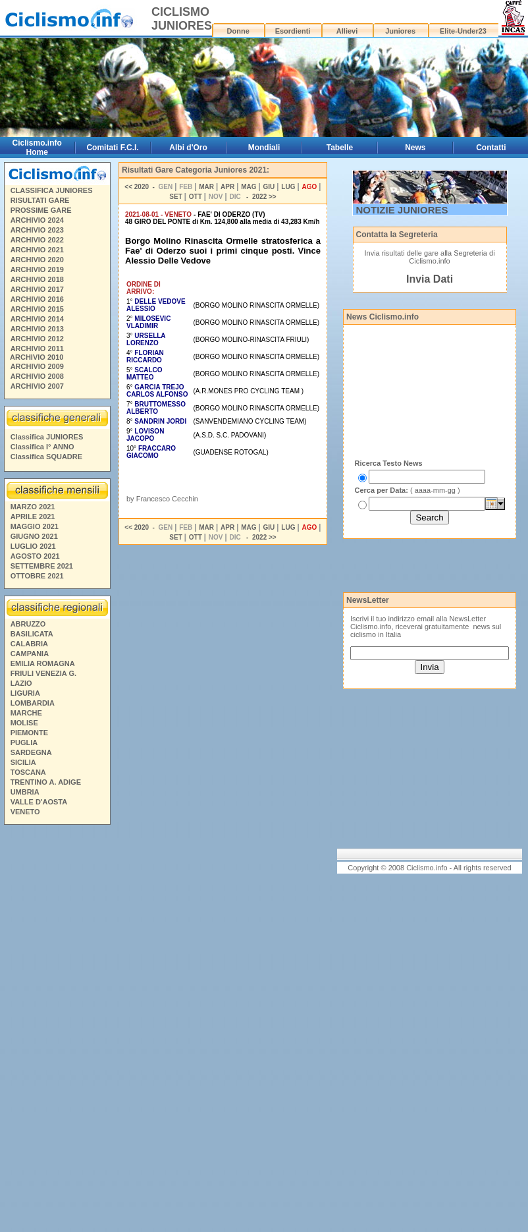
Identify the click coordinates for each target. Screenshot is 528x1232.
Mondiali (264, 147)
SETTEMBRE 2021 (42, 566)
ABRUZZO (28, 624)
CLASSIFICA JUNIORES (52, 190)
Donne (238, 31)
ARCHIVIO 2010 (36, 357)
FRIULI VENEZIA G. (43, 673)
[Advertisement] (56, 1030)
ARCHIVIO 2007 (37, 386)
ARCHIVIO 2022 (37, 240)
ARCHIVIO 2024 (37, 220)
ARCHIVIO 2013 (37, 329)
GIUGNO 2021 (34, 536)
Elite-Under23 (463, 31)
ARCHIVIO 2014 (37, 319)
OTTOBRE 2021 (37, 576)
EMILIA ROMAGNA (43, 663)
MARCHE (26, 713)
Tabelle (340, 147)
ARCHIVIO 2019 (37, 269)
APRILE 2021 (33, 516)
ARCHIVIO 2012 (37, 339)
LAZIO (21, 683)
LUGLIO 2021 (33, 546)
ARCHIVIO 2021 (37, 250)
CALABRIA (29, 644)
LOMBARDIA (33, 703)
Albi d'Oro (188, 147)
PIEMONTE (29, 733)
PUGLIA (24, 742)
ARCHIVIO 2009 (37, 366)
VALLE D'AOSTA (39, 802)
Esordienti (293, 31)
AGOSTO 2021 (35, 556)
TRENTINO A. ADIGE (46, 782)
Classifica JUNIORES (47, 437)
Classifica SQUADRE (46, 457)
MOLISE (24, 723)
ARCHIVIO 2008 (37, 376)
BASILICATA (32, 634)
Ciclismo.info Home (37, 147)
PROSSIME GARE (41, 210)
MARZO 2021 (33, 507)
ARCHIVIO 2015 (37, 309)
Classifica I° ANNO (42, 447)
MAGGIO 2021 (35, 526)
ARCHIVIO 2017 (37, 289)
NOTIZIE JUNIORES (402, 209)
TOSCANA (28, 772)
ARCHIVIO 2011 (37, 348)
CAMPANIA (30, 654)
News (415, 147)
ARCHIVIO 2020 (37, 260)
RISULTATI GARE (40, 200)
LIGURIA (25, 693)
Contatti (491, 147)
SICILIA (23, 762)
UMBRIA (25, 792)
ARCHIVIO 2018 (37, 279)
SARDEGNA (31, 752)
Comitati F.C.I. (112, 147)
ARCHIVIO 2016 (37, 299)
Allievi (346, 31)
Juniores (400, 31)
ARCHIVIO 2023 (37, 230)
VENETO (25, 812)
